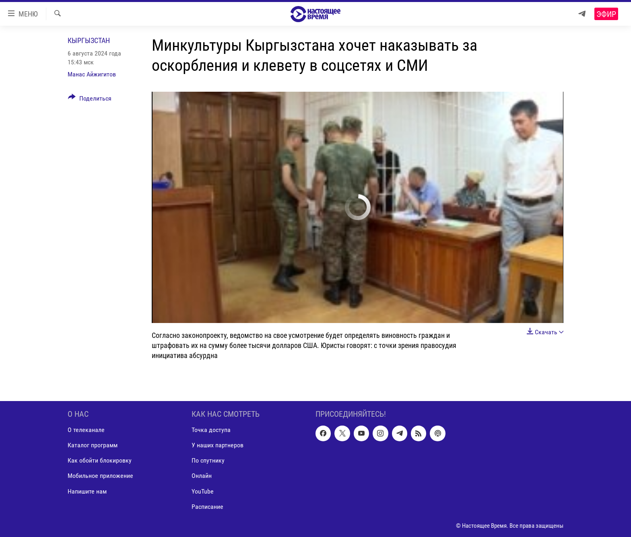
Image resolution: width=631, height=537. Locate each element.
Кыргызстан (89, 40)
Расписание (207, 506)
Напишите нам (87, 491)
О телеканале (86, 430)
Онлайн (202, 475)
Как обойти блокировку (100, 460)
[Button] (89, 100)
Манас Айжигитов (92, 74)
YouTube (203, 491)
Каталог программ (93, 445)
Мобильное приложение (100, 475)
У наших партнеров (217, 445)
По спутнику (208, 460)
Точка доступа (211, 430)
